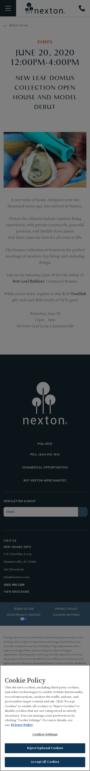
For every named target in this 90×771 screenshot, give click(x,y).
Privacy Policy (22, 726)
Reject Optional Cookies (45, 749)
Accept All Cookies (45, 762)
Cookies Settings (45, 735)
